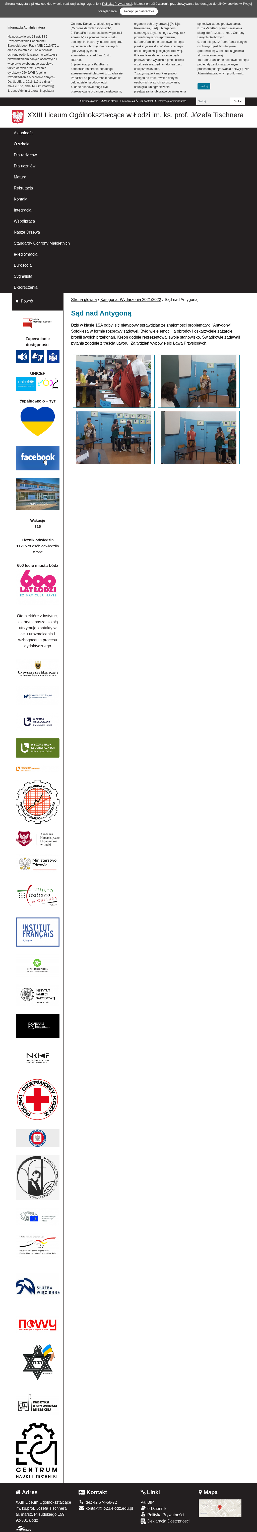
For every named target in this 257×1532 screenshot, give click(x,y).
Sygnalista (23, 276)
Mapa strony (109, 101)
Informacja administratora (170, 101)
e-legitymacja (25, 254)
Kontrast (147, 101)
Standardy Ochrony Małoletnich (42, 243)
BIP (147, 1502)
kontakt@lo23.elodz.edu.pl (106, 1508)
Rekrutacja (23, 188)
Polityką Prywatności (117, 4)
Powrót (27, 301)
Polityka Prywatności (162, 1514)
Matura (20, 177)
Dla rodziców (25, 155)
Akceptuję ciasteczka (138, 11)
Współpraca (24, 221)
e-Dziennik (153, 1508)
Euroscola (23, 265)
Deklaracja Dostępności (165, 1521)
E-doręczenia (25, 287)
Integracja (22, 210)
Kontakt (20, 199)
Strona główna (88, 101)
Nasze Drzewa (27, 232)
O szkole (21, 144)
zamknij (204, 86)
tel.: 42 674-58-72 (98, 1502)
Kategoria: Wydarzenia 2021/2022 (130, 299)
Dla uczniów (24, 166)
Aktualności (24, 133)
